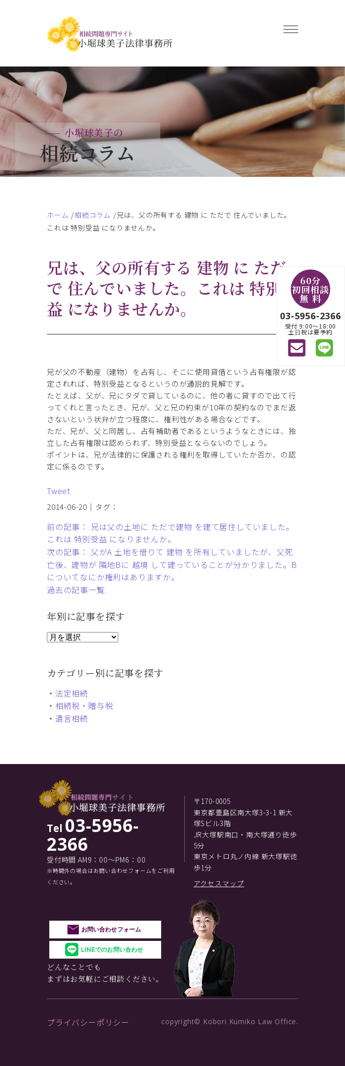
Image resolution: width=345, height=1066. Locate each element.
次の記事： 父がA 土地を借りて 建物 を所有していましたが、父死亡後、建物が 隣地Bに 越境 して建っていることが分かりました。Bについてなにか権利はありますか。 (172, 564)
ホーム (58, 215)
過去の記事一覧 (76, 590)
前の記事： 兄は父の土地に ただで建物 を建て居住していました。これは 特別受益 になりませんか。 (170, 533)
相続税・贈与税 (84, 705)
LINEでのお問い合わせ (112, 949)
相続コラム (92, 215)
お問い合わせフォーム (111, 929)
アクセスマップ (219, 883)
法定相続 (71, 693)
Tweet (58, 491)
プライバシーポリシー (88, 1022)
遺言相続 (71, 718)
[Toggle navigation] (291, 27)
